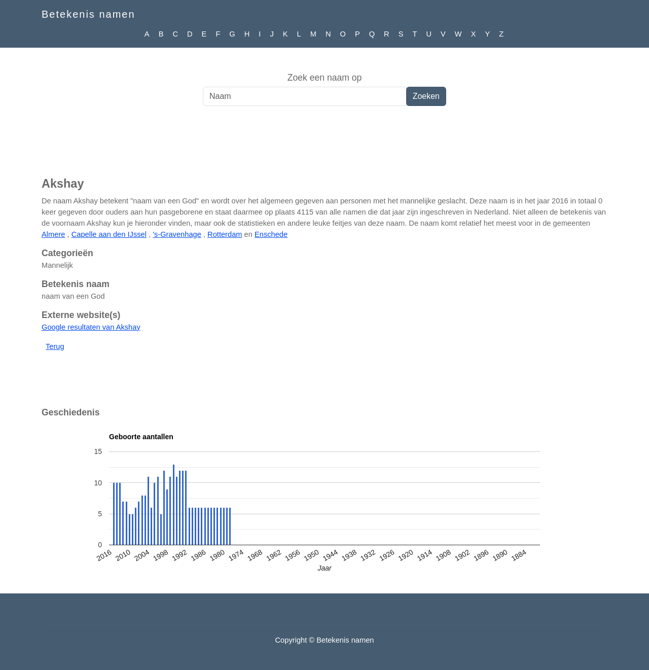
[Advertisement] (324, 146)
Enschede (271, 234)
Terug (55, 346)
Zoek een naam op (324, 78)
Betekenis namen (88, 14)
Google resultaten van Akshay (91, 327)
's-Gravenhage (177, 234)
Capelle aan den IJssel (109, 234)
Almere (53, 234)
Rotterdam (224, 234)
